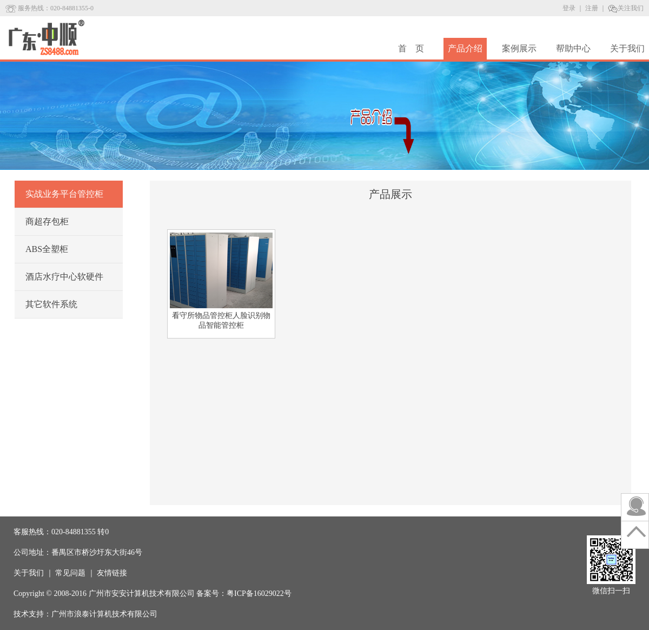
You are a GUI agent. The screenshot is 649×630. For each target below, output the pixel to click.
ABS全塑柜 (46, 249)
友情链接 (112, 573)
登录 (568, 8)
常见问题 (70, 573)
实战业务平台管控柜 (64, 193)
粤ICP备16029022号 (259, 593)
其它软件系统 (51, 304)
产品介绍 (465, 48)
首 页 (411, 48)
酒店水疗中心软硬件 (64, 276)
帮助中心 (573, 48)
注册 (591, 8)
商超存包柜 (47, 221)
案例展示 (519, 48)
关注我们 (626, 8)
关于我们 (627, 48)
